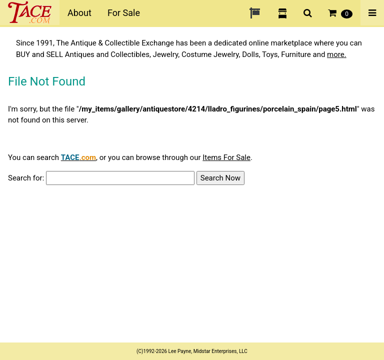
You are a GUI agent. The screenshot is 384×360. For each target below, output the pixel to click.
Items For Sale (226, 157)
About (80, 13)
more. (336, 54)
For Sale (124, 13)
